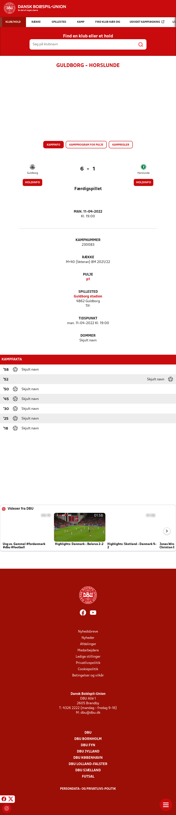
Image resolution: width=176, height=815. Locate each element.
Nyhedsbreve (88, 631)
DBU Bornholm (88, 739)
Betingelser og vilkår (88, 675)
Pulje (88, 274)
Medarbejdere (88, 650)
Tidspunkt (88, 318)
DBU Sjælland (88, 770)
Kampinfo (53, 145)
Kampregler (120, 145)
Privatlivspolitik (88, 663)
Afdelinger (88, 644)
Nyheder (88, 638)
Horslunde (143, 173)
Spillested (88, 292)
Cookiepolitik (88, 669)
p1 (88, 279)
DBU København (88, 758)
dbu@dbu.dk (90, 712)
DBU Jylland (88, 751)
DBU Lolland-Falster (88, 764)
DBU (88, 732)
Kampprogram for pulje (86, 145)
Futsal (88, 776)
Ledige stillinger (88, 656)
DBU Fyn (88, 745)
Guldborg (32, 173)
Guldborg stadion (88, 296)
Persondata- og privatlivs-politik (88, 789)
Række (88, 257)
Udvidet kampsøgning (147, 21)
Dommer (88, 335)
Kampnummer (88, 240)
